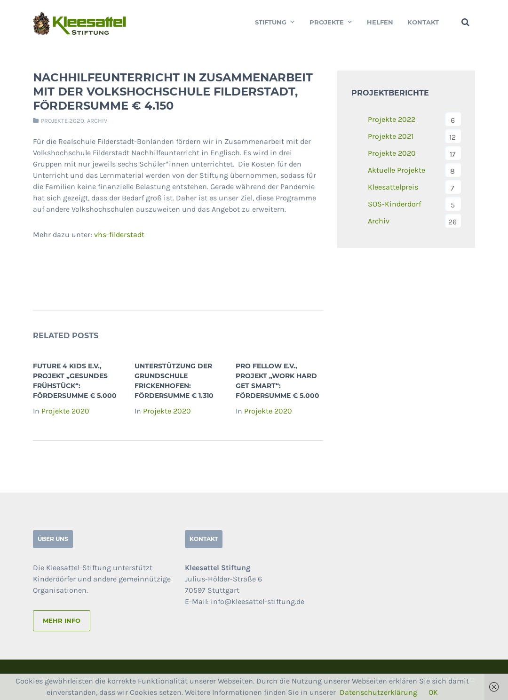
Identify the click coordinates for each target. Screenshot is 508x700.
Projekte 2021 (390, 136)
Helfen (380, 22)
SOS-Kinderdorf (394, 203)
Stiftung (275, 22)
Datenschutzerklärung (378, 692)
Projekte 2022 (391, 119)
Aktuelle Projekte (396, 170)
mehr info (61, 620)
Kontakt (423, 22)
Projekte (331, 22)
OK (433, 692)
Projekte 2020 (62, 120)
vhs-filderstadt (119, 234)
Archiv (97, 120)
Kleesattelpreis (393, 187)
